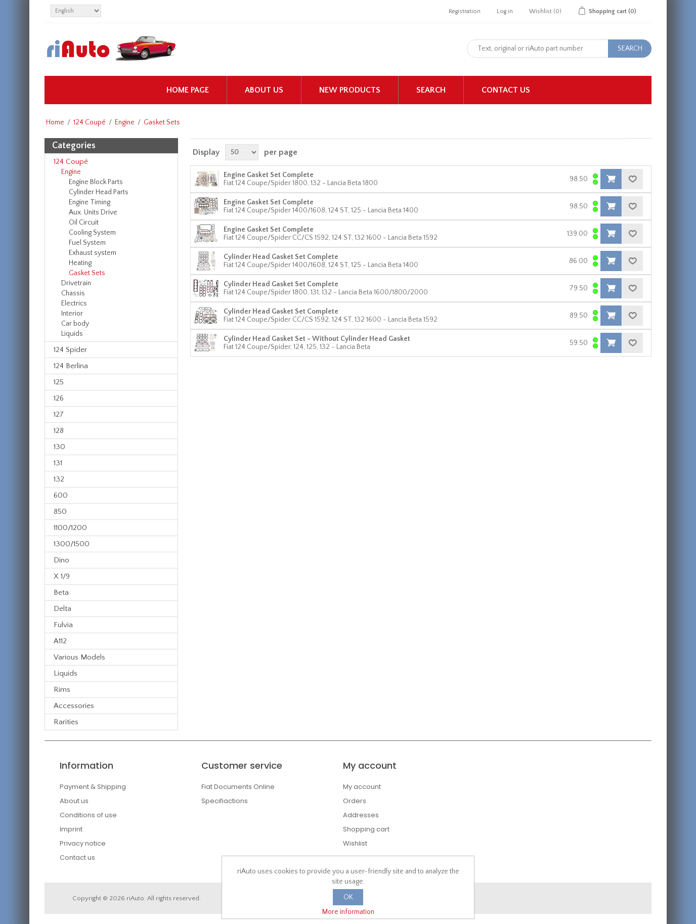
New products (349, 90)
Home (55, 122)
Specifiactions (224, 801)
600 (61, 495)
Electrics (74, 303)
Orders (354, 801)
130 (59, 447)
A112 (60, 641)
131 (58, 463)
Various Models (79, 657)
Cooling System (92, 233)
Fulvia (63, 625)
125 (59, 382)
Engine (125, 122)
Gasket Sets (87, 273)
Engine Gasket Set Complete (269, 175)
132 (59, 479)
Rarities (66, 722)
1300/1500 (72, 544)
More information (348, 912)
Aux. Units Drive (93, 212)
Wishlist (355, 843)
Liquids (72, 334)
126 (59, 398)
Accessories (74, 705)
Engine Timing (89, 202)
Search (431, 90)
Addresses (361, 815)
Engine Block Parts (96, 182)
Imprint (71, 829)
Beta (61, 592)
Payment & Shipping (93, 786)
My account (362, 786)
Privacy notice (83, 843)
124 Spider (70, 349)
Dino (61, 560)
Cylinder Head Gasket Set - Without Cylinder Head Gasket (317, 339)
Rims (62, 689)
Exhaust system (92, 253)
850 (60, 511)
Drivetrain (76, 283)
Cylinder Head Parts (98, 192)
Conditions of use (88, 815)
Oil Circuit (84, 222)
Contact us (506, 90)
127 (59, 414)
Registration (465, 11)
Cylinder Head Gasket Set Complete (281, 257)
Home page (187, 90)
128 (59, 430)
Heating (80, 263)
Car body (75, 324)
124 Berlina (71, 366)
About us (264, 90)
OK (348, 897)
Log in (505, 11)
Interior (72, 314)
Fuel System (87, 243)
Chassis (73, 293)
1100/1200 (70, 527)
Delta (62, 608)
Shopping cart (366, 829)
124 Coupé (89, 122)
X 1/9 (62, 576)
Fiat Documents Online (238, 786)
